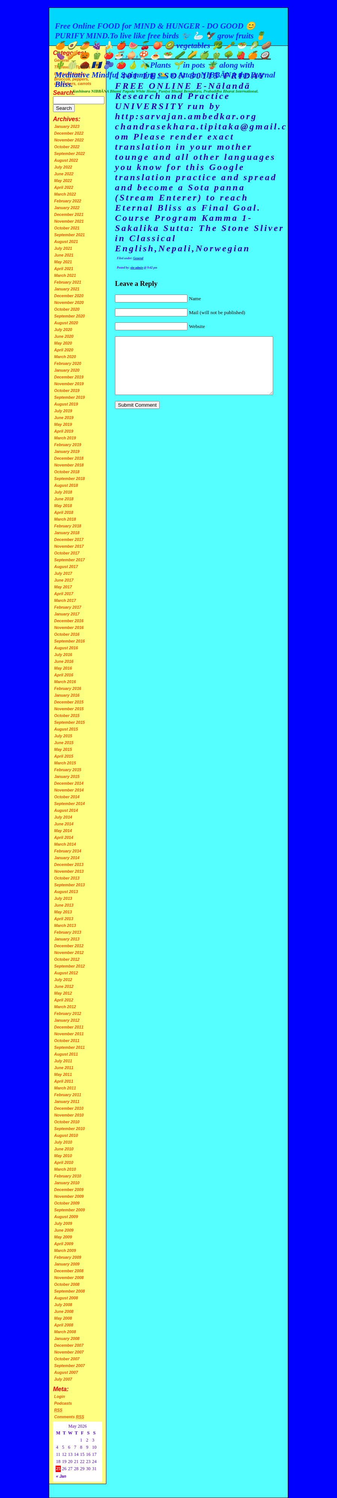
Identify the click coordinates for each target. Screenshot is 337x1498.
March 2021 (65, 275)
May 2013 (63, 912)
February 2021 (67, 282)
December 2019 (68, 377)
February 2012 (67, 1013)
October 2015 (67, 715)
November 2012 (69, 952)
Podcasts (63, 1403)
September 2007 (69, 1365)
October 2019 (67, 390)
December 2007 (68, 1345)
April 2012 (63, 1000)
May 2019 (63, 424)
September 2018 (69, 478)
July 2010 (63, 1142)
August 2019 (66, 404)
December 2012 (68, 945)
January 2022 (67, 207)
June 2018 (64, 499)
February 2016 (67, 688)
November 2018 (69, 465)
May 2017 (63, 587)
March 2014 (65, 844)
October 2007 (67, 1359)
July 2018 (63, 492)
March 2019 (65, 438)
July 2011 (63, 1061)
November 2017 (69, 546)
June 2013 (64, 905)
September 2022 (69, 153)
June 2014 (64, 824)
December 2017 (68, 539)
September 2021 (69, 234)
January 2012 (67, 1020)
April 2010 (63, 1162)
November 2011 (69, 1034)
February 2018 (67, 526)
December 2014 (68, 783)
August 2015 (66, 729)
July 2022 (63, 167)
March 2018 (65, 519)
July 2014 (63, 817)
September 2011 (69, 1047)
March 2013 (65, 925)
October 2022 (67, 146)
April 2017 (63, 593)
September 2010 (69, 1128)
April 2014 (63, 837)
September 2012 (69, 966)
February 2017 (67, 607)
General (138, 258)
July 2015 (63, 736)
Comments (69, 1416)
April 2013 (63, 918)
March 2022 (65, 194)
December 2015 (68, 702)
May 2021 (63, 262)
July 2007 (63, 1379)
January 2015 (67, 776)
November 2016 (69, 627)
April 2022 (63, 187)
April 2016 (63, 675)
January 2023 (67, 126)
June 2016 (64, 661)
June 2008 (64, 1311)
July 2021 (63, 248)
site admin (136, 267)
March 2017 (65, 600)
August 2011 (66, 1054)
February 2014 (67, 851)
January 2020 (67, 370)
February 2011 (67, 1094)
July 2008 (63, 1304)
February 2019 (67, 444)
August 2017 (66, 566)
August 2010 (66, 1135)
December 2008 (68, 1271)
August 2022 (66, 160)
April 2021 (63, 268)
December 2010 (68, 1108)
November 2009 (69, 1196)
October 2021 (67, 228)
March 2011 (65, 1088)
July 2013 (63, 898)
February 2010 (67, 1176)
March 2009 (65, 1250)
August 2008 (66, 1298)
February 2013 (67, 932)
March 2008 (65, 1331)
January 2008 (67, 1338)
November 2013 (69, 871)
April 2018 (63, 512)
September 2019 (69, 397)
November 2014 (69, 790)
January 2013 (67, 939)
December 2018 (68, 458)
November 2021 (69, 221)
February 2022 (67, 201)
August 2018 (66, 485)
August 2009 (66, 1216)
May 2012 (63, 993)
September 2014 (69, 803)
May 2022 (63, 180)
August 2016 (66, 648)
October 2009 (67, 1203)
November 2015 (69, 708)
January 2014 (67, 857)
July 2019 (63, 411)
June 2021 (64, 255)
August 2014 (66, 810)
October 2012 (67, 959)
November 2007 (69, 1352)
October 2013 (67, 878)
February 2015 (67, 769)
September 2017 (69, 560)
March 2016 (65, 681)
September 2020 (69, 316)
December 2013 (68, 864)
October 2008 (67, 1284)
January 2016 (67, 695)
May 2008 (63, 1318)
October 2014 (67, 797)
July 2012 (63, 979)
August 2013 (66, 891)
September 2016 (69, 641)
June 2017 (64, 580)
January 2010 (67, 1182)
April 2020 (63, 350)
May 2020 (63, 343)
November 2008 (69, 1277)
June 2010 (64, 1149)
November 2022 (69, 140)
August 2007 (66, 1372)
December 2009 (68, 1189)
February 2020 (67, 363)
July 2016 (63, 654)
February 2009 (67, 1257)
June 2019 (64, 417)
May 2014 (63, 830)
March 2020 (65, 356)
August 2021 (66, 241)
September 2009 (69, 1210)
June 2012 (64, 986)
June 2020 (64, 336)
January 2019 (67, 451)
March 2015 (65, 763)
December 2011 (68, 1027)
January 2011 (67, 1101)
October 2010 (67, 1122)
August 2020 (66, 323)
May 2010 (63, 1155)
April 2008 (63, 1325)
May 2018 (63, 505)
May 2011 (63, 1074)
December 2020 (68, 295)
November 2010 (69, 1115)
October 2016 (67, 634)
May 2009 (63, 1237)
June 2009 (64, 1230)
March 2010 (65, 1169)
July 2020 (63, 329)
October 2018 (67, 471)
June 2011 (64, 1067)
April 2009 (63, 1243)
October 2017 (67, 553)
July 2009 (63, 1223)
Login (59, 1396)
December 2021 (68, 214)
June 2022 (64, 174)
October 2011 (67, 1040)
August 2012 (66, 973)
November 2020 (69, 302)
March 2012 (65, 1006)
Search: (64, 93)
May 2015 (63, 749)
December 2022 (68, 133)
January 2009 (67, 1264)
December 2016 (68, 620)
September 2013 (69, 885)
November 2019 (69, 383)
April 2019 (63, 431)
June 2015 (64, 742)
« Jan (61, 1476)
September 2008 (69, 1291)
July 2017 (63, 573)
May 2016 (63, 668)
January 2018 (67, 532)
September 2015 (69, 722)
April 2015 (63, 756)
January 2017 (67, 614)
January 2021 (67, 289)
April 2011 (63, 1081)
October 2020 (67, 309)
